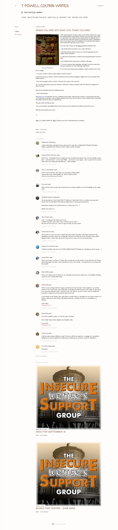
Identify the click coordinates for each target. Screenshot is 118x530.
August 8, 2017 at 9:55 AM (49, 241)
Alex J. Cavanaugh (48, 170)
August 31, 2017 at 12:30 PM (49, 340)
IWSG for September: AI (51, 431)
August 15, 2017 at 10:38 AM (49, 328)
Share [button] (16, 27)
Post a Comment (41, 356)
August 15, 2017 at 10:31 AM (49, 308)
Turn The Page (46, 346)
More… (85, 17)
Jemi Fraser (45, 217)
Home (23, 17)
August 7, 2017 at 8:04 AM (49, 191)
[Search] (100, 5)
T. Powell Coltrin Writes (45, 6)
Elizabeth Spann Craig (49, 197)
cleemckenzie (46, 232)
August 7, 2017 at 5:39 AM (49, 179)
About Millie (53, 17)
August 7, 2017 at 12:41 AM (49, 149)
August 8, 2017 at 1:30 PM (49, 252)
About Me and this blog (37, 17)
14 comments (44, 511)
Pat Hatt (44, 184)
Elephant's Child (47, 142)
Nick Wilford (46, 272)
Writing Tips (77, 17)
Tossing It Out (46, 305)
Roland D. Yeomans (48, 246)
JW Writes (18, 34)
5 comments (43, 435)
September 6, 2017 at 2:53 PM (50, 352)
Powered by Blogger (59, 524)
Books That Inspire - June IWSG (55, 508)
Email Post (43, 129)
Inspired (63, 17)
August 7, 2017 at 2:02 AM (49, 164)
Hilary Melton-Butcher (49, 155)
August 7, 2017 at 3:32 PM (49, 226)
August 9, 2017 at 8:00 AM (49, 279)
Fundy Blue (45, 257)
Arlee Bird (45, 285)
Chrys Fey (45, 333)
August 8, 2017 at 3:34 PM (49, 266)
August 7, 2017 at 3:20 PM (49, 211)
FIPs (69, 17)
